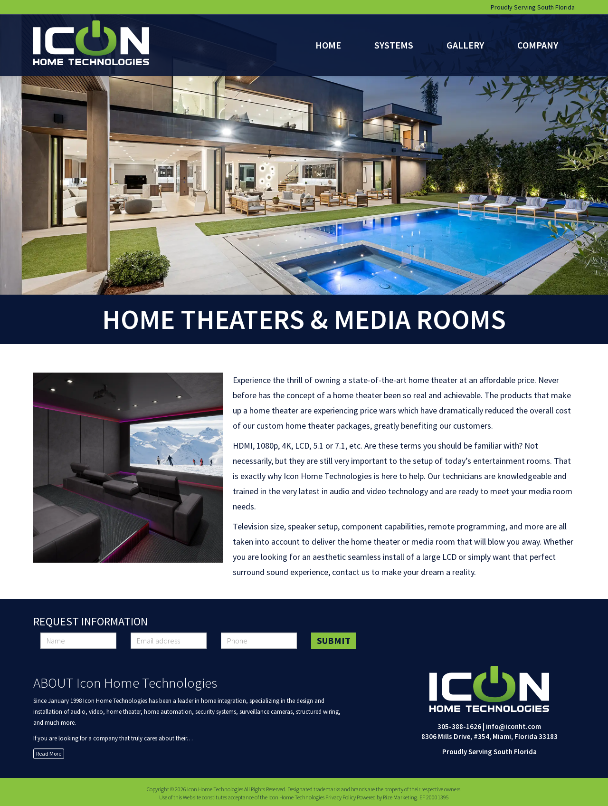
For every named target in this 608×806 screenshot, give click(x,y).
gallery (465, 45)
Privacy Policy (340, 797)
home (328, 45)
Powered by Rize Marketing (387, 797)
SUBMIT (334, 640)
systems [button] (393, 45)
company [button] (537, 45)
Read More (48, 753)
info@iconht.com (513, 726)
